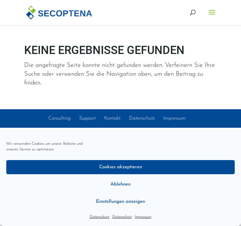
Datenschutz (99, 217)
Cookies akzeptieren (120, 167)
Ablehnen (120, 184)
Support (87, 118)
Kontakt (112, 118)
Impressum (143, 217)
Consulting (59, 118)
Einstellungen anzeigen (120, 201)
